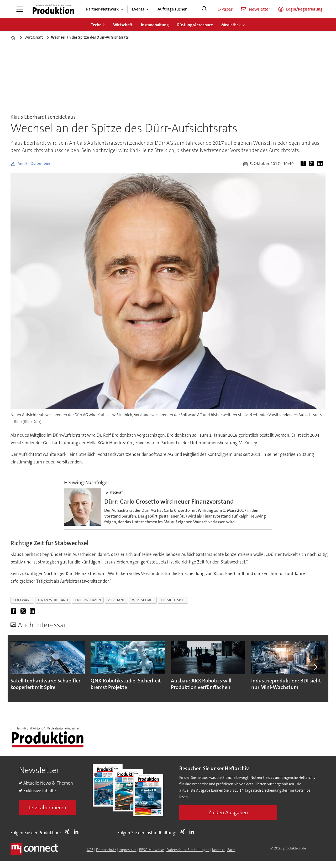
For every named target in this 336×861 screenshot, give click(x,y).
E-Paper (225, 9)
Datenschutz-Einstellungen (187, 849)
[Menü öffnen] (20, 9)
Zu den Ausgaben (228, 812)
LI (77, 831)
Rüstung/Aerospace (195, 25)
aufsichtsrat (172, 600)
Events (138, 9)
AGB (90, 849)
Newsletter (259, 9)
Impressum (127, 849)
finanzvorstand (53, 600)
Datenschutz (106, 849)
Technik (98, 25)
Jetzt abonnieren (47, 807)
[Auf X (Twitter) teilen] (313, 164)
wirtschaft (143, 600)
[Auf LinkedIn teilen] (321, 164)
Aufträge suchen (172, 9)
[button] (315, 667)
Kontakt (218, 849)
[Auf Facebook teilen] (304, 164)
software (22, 600)
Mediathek (231, 25)
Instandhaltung (155, 25)
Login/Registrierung (304, 9)
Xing (68, 831)
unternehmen (88, 600)
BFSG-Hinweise (151, 849)
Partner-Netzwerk (102, 9)
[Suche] (204, 9)
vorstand (116, 600)
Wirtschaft (123, 25)
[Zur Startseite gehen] (53, 9)
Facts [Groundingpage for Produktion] (231, 849)
